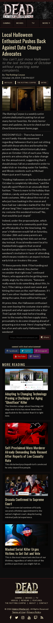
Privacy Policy (34, 612)
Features (37, 600)
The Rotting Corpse (15, 74)
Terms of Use (18, 612)
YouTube (20, 356)
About (32, 603)
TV (37, 598)
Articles (8, 82)
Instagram (41, 351)
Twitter (26, 351)
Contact (43, 603)
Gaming (18, 598)
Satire (43, 82)
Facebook (12, 351)
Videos (14, 600)
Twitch (34, 356)
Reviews (25, 600)
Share (45, 337)
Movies (28, 598)
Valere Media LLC (21, 609)
